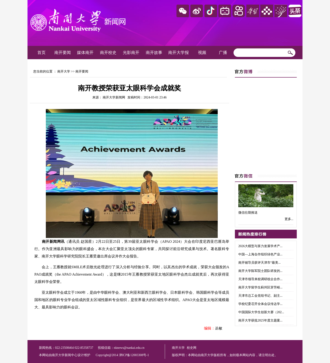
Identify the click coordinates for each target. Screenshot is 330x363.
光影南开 (131, 52)
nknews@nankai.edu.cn (129, 347)
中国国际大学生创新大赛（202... (261, 312)
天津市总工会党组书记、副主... (260, 295)
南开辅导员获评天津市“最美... (259, 262)
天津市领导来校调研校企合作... (260, 279)
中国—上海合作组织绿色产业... (260, 254)
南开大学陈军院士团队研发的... (260, 271)
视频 (202, 52)
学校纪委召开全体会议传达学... (260, 304)
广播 (223, 52)
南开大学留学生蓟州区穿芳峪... (260, 287)
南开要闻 (62, 52)
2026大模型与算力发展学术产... (260, 246)
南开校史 (108, 52)
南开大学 (63, 71)
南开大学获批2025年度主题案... (260, 320)
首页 (41, 52)
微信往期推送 (248, 212)
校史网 (191, 347)
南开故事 (154, 52)
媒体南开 (85, 52)
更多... (289, 219)
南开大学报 (178, 52)
